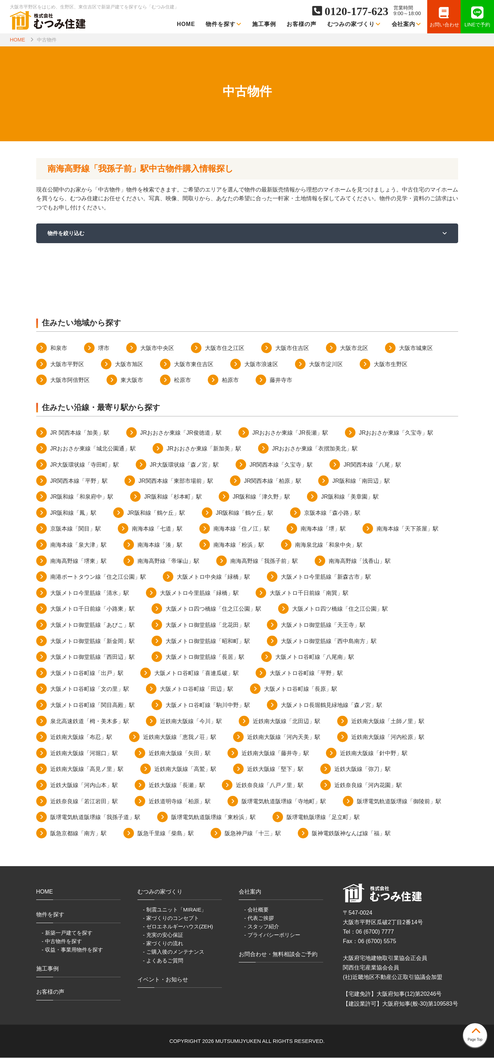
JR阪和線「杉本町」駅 (173, 497)
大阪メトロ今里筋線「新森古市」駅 (326, 577)
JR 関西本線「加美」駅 (79, 433)
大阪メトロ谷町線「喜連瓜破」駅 (196, 673)
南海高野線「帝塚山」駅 (168, 561)
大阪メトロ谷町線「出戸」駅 (86, 673)
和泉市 (58, 349)
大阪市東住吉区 (193, 365)
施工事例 (264, 24)
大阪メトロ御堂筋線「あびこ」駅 (92, 625)
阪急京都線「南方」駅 (78, 834)
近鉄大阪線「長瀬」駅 (177, 785)
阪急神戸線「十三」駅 (253, 834)
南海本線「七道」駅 (157, 529)
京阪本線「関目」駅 (75, 529)
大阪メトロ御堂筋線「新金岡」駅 (92, 641)
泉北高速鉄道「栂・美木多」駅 (89, 722)
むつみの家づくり (354, 24)
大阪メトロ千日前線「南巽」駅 (309, 593)
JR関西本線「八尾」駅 (372, 465)
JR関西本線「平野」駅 (79, 481)
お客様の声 (301, 24)
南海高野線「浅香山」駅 (360, 561)
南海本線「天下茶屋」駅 (407, 529)
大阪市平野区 (67, 365)
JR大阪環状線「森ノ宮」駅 (184, 465)
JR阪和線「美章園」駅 (350, 497)
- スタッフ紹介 (261, 927)
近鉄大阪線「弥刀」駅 (362, 770)
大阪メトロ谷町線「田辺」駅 (196, 690)
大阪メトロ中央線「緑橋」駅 (213, 577)
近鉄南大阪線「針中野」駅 (374, 754)
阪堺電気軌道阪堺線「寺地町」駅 (284, 802)
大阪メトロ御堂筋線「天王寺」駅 (323, 625)
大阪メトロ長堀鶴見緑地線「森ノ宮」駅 (331, 705)
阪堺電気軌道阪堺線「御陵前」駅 (399, 802)
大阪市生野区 (391, 365)
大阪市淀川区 (326, 365)
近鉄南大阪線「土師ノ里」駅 (387, 722)
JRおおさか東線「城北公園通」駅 (93, 449)
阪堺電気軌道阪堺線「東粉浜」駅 (213, 818)
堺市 (103, 349)
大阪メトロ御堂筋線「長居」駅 (205, 658)
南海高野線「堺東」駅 (78, 561)
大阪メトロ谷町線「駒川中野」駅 (208, 705)
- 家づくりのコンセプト (171, 919)
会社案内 (407, 24)
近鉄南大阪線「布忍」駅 (81, 738)
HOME (186, 24)
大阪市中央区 (157, 349)
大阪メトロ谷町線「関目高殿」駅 (92, 705)
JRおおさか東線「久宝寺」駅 (396, 433)
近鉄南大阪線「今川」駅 (191, 722)
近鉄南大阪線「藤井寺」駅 (275, 754)
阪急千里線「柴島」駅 (165, 834)
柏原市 (230, 381)
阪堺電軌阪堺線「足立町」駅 (323, 818)
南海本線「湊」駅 (159, 545)
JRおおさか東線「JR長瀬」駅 (290, 433)
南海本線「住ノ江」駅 (241, 529)
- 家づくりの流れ (163, 944)
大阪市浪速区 (261, 365)
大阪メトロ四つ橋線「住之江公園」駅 (213, 609)
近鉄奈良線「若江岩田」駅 (84, 802)
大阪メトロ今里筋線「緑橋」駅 (199, 593)
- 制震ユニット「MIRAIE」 (175, 910)
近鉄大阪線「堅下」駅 (275, 770)
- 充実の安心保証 (163, 936)
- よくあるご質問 (163, 961)
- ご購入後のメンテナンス (173, 952)
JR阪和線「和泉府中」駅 (82, 497)
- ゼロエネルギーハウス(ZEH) (178, 927)
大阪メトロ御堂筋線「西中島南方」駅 (329, 641)
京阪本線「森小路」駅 (332, 513)
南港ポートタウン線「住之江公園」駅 (98, 577)
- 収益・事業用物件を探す (72, 950)
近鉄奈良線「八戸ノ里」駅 (269, 785)
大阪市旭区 (129, 365)
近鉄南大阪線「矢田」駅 (180, 754)
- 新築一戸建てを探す (67, 933)
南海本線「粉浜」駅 (238, 545)
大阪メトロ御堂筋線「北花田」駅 (208, 625)
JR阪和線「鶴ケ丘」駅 (156, 513)
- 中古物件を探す (62, 942)
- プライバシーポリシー (272, 936)
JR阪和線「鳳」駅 (73, 513)
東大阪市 (132, 381)
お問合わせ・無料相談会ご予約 (278, 955)
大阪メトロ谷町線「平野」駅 (306, 673)
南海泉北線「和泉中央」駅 (329, 545)
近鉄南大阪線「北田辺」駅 (286, 722)
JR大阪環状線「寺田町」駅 (84, 465)
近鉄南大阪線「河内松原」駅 (387, 738)
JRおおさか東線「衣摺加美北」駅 (315, 449)
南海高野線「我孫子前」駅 (264, 561)
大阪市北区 (354, 349)
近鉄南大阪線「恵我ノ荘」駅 (179, 738)
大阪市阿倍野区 (70, 381)
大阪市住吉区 (292, 349)
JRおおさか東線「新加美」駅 (204, 449)
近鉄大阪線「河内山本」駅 (84, 785)
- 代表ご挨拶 (259, 919)
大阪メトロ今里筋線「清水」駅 (89, 593)
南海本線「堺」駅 (323, 529)
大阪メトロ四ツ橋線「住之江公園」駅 (340, 609)
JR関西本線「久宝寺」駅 (281, 465)
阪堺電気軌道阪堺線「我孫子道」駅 (95, 818)
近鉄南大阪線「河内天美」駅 (283, 738)
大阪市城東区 (416, 349)
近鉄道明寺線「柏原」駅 (180, 802)
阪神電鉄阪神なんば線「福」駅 (351, 834)
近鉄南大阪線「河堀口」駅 (84, 754)
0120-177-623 (356, 11)
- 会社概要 (256, 910)
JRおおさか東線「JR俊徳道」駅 (181, 433)
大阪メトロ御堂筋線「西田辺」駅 (92, 658)
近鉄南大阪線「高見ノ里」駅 (86, 770)
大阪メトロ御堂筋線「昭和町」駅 (208, 641)
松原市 (182, 381)
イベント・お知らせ (162, 980)
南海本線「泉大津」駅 (78, 545)
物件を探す (224, 24)
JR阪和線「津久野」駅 (261, 497)
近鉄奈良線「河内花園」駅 (368, 785)
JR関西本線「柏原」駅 (273, 481)
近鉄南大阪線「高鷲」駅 (185, 770)
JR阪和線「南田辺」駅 (361, 481)
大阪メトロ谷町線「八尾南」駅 (314, 658)
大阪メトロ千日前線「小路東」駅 (92, 609)
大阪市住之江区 (224, 349)
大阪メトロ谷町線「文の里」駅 (89, 690)
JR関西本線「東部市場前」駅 (176, 481)
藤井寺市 (281, 381)
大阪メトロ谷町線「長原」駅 (300, 690)
